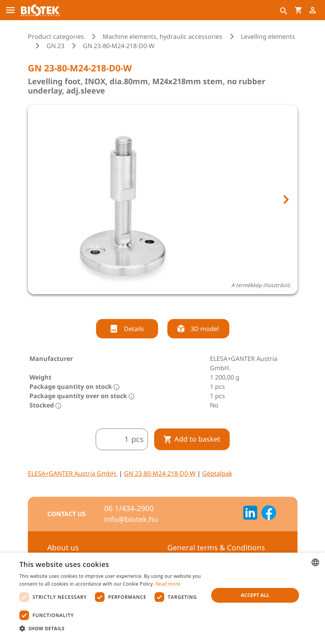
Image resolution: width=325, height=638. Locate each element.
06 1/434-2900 (129, 508)
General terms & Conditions (216, 548)
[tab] (155, 304)
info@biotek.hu (131, 519)
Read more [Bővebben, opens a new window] (168, 584)
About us (63, 548)
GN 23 (55, 46)
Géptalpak (217, 473)
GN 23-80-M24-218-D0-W (160, 473)
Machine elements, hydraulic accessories (162, 36)
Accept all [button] (255, 595)
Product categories (56, 36)
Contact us (66, 514)
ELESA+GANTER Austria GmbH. (72, 473)
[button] (111, 628)
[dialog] (162, 595)
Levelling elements (268, 36)
